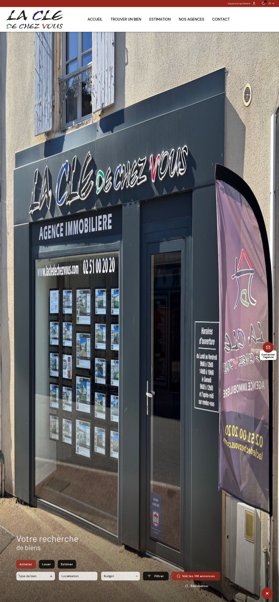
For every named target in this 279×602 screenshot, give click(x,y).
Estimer (67, 568)
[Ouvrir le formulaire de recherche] (156, 579)
